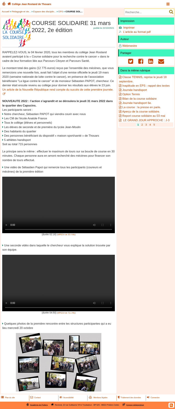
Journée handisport (134, 90)
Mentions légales (97, 398)
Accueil (5, 11)
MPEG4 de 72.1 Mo (66, 313)
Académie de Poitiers (39, 405)
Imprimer (128, 27)
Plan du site (7, 398)
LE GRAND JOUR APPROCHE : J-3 (146, 120)
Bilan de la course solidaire (139, 98)
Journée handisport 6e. (137, 103)
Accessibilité (66, 398)
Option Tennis (131, 94)
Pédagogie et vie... (21, 11)
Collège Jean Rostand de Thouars (29, 4)
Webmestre (129, 45)
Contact (35, 398)
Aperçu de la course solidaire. (141, 111)
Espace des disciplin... (44, 11)
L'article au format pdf (137, 32)
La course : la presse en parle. (141, 107)
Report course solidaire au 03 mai (143, 115)
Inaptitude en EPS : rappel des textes (146, 85)
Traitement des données (129, 398)
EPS (60, 11)
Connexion (152, 398)
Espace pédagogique (135, 405)
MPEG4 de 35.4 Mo (66, 235)
